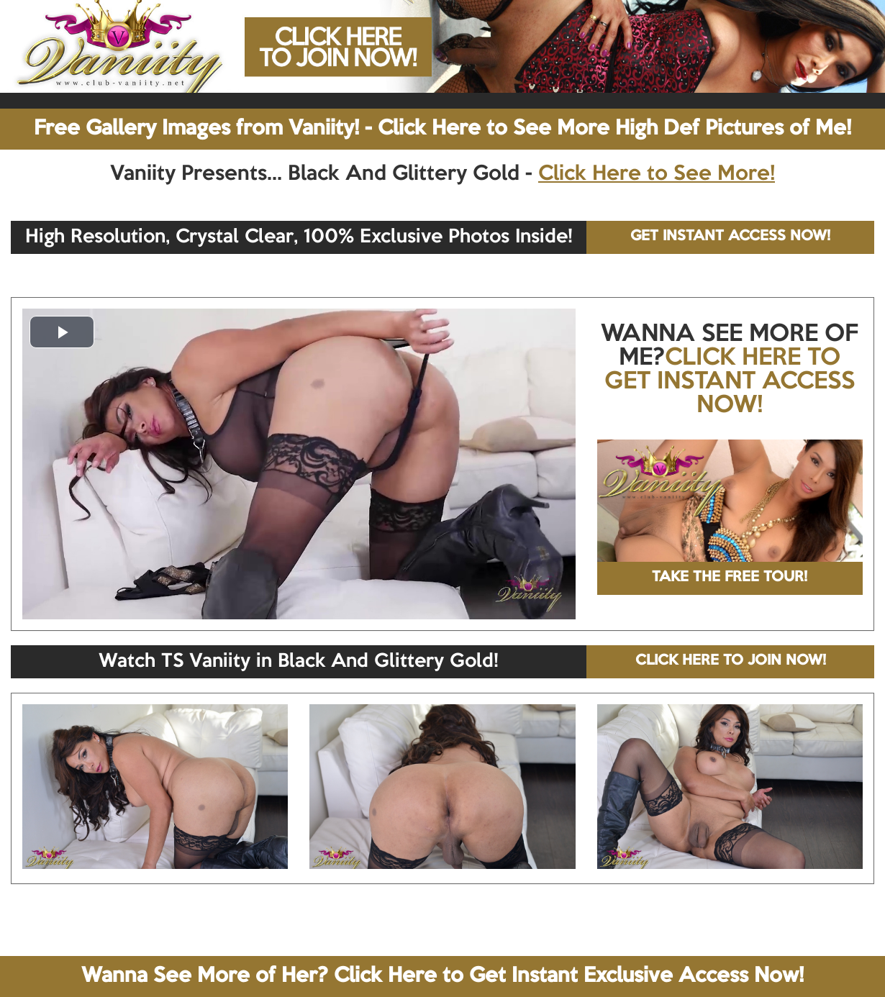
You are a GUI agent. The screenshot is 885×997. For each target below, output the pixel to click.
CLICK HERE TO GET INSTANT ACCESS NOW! (729, 381)
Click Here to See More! (656, 174)
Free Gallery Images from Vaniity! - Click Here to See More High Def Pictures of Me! (442, 128)
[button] (62, 332)
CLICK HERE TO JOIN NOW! (730, 661)
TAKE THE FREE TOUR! (729, 577)
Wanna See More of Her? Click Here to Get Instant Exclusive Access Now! (442, 976)
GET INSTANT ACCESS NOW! (730, 236)
